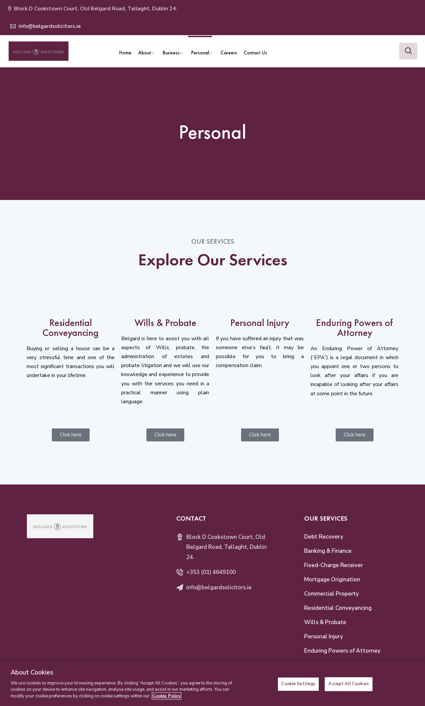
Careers (228, 52)
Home (125, 52)
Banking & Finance (328, 551)
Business (171, 52)
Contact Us (255, 52)
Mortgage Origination (332, 579)
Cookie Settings (298, 689)
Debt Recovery (323, 537)
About (144, 52)
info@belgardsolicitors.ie (49, 26)
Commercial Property (331, 594)
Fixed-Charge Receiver (333, 565)
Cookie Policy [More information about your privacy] (166, 701)
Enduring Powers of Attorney (342, 651)
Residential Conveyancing (338, 608)
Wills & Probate (325, 622)
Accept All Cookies (348, 689)
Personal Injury (323, 636)
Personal (200, 52)
